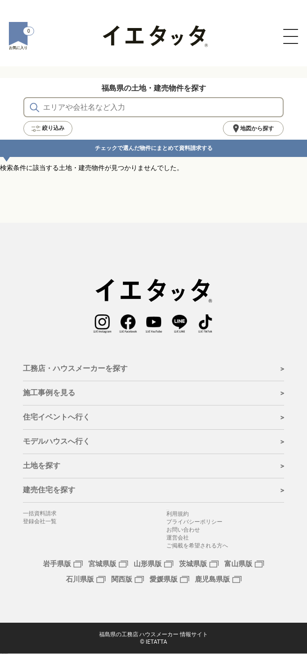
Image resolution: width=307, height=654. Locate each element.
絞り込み (47, 128)
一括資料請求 (40, 513)
